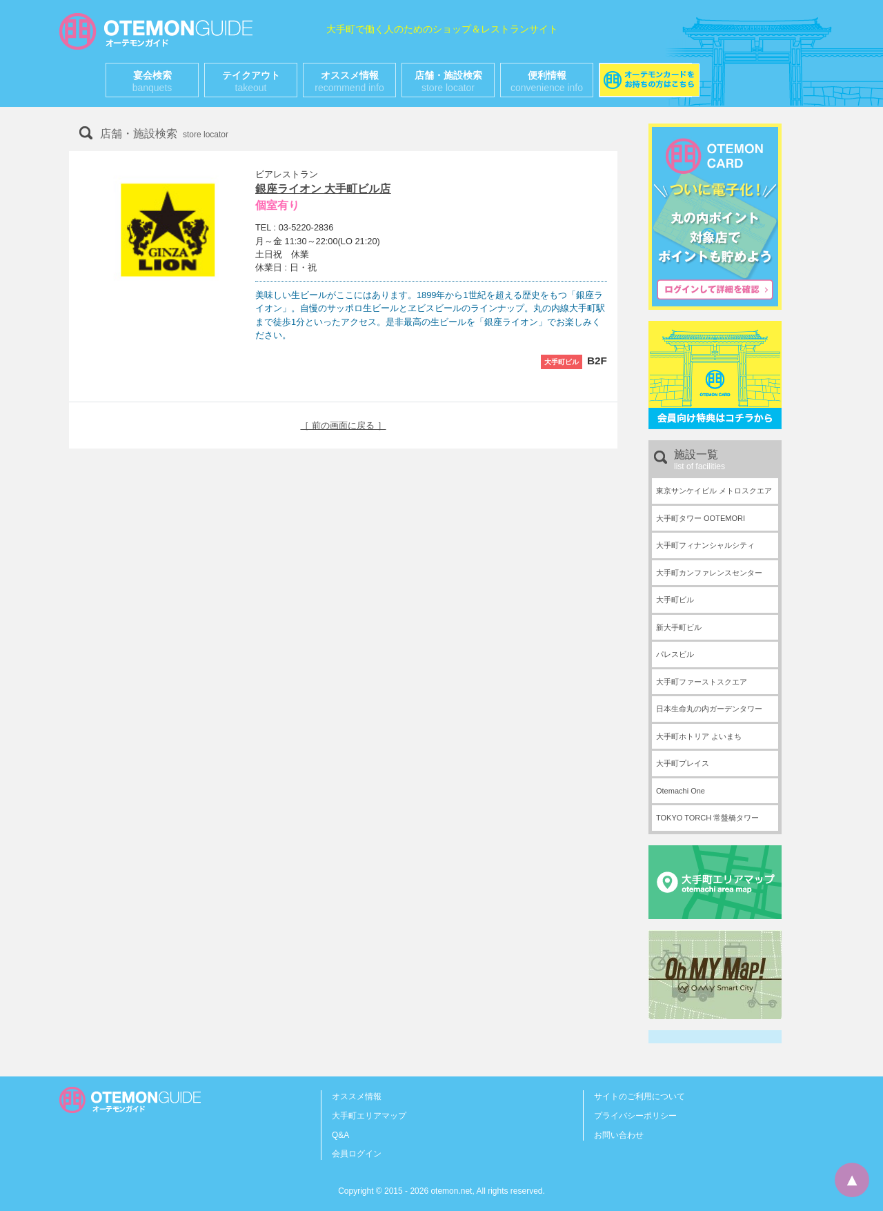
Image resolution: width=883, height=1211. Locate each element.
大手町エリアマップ (369, 1116)
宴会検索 (152, 81)
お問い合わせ (619, 1135)
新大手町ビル (679, 627)
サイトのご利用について (639, 1096)
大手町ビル (675, 599)
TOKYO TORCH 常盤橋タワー (707, 818)
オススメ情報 (349, 81)
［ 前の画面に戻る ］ (343, 425)
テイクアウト (251, 81)
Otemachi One (680, 791)
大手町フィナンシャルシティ (705, 545)
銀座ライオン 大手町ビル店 (322, 189)
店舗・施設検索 (448, 81)
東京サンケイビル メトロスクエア (714, 490)
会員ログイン (356, 1154)
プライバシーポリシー (635, 1116)
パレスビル (675, 654)
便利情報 (546, 81)
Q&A (340, 1135)
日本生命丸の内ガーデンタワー (709, 709)
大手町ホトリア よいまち (699, 736)
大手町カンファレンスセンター (709, 573)
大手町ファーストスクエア (701, 682)
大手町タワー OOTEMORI (700, 518)
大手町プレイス (682, 763)
